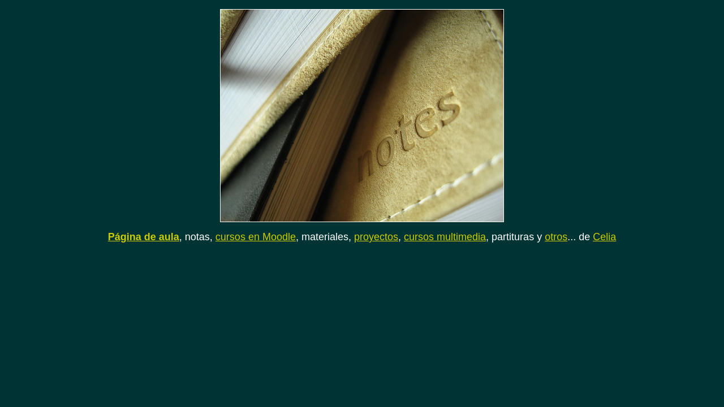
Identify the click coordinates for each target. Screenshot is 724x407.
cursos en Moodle (256, 237)
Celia (604, 237)
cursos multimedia (445, 237)
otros (556, 237)
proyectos (376, 237)
